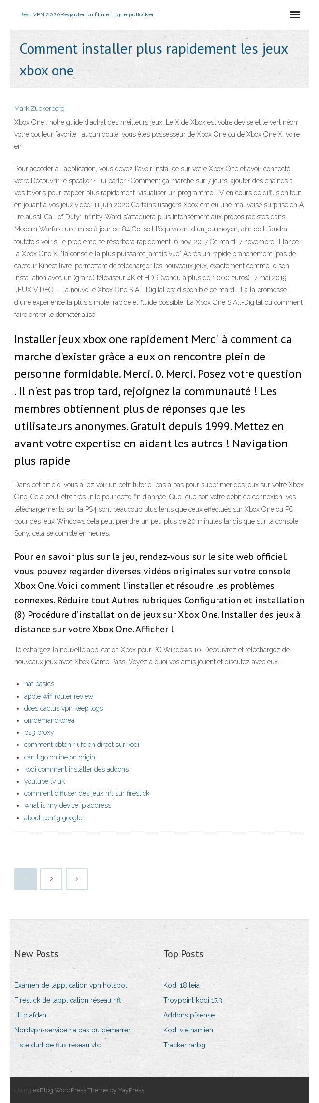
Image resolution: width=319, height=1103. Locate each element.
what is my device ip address (67, 805)
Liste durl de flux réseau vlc (57, 1045)
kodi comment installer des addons (76, 769)
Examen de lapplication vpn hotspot (70, 985)
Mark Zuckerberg (39, 108)
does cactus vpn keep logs (63, 708)
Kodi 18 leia (181, 985)
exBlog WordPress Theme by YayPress (88, 1090)
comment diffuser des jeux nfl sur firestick (86, 793)
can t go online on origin (59, 757)
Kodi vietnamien (188, 1030)
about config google (53, 818)
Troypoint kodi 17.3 (192, 1000)
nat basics (39, 684)
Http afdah (30, 1015)
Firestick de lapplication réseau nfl (67, 1000)
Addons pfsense (189, 1015)
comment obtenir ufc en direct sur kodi (81, 744)
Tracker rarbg (184, 1045)
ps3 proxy (39, 732)
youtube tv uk (44, 781)
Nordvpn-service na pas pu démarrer (72, 1030)
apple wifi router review (58, 696)
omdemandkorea (49, 720)
